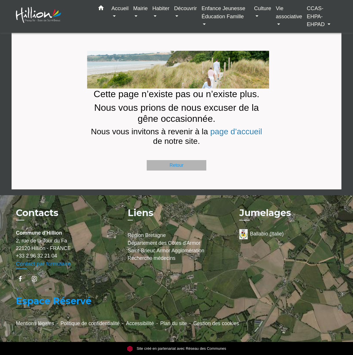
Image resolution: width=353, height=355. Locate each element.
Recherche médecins (151, 258)
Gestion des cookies (216, 323)
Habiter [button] (160, 8)
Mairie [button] (140, 8)
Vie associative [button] (289, 12)
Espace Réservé (53, 301)
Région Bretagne (147, 235)
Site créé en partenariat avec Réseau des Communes (176, 348)
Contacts (37, 212)
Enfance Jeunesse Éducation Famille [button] (223, 12)
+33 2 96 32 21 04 (36, 256)
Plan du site (173, 323)
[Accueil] (52, 16)
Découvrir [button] (185, 8)
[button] (101, 9)
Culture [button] (262, 8)
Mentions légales (35, 323)
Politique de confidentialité (89, 323)
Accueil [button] (119, 8)
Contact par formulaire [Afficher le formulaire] (43, 264)
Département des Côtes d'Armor (164, 243)
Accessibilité (140, 323)
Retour (176, 165)
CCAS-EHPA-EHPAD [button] (316, 16)
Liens (140, 212)
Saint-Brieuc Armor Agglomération (166, 250)
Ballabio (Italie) (261, 234)
